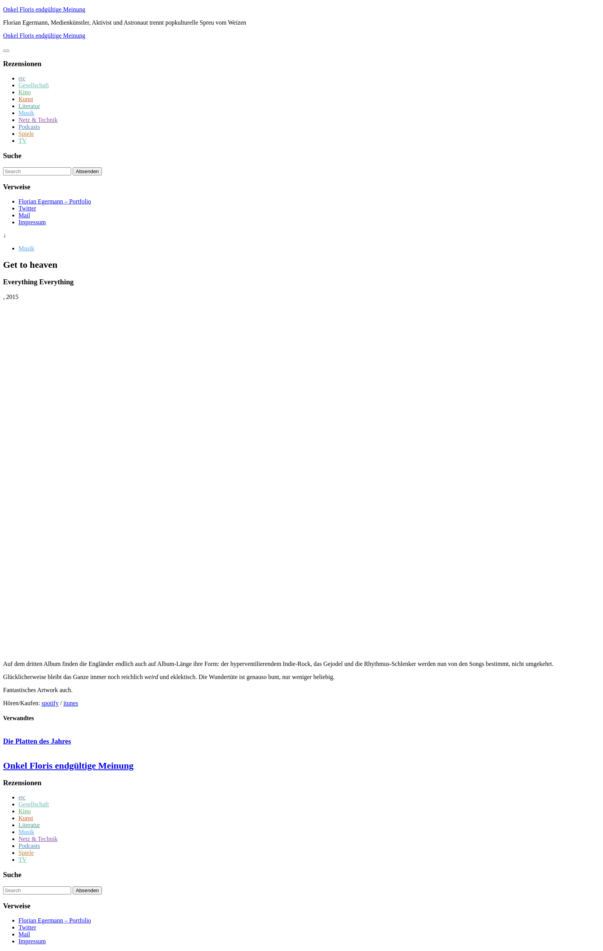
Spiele (26, 133)
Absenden (87, 171)
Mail (24, 215)
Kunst (25, 99)
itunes (70, 703)
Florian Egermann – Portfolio (54, 201)
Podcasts (29, 126)
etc (22, 78)
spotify (50, 703)
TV (22, 140)
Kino (24, 92)
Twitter (27, 208)
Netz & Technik (38, 120)
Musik (26, 113)
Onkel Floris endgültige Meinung (44, 9)
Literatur (29, 106)
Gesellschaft (33, 85)
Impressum (32, 222)
